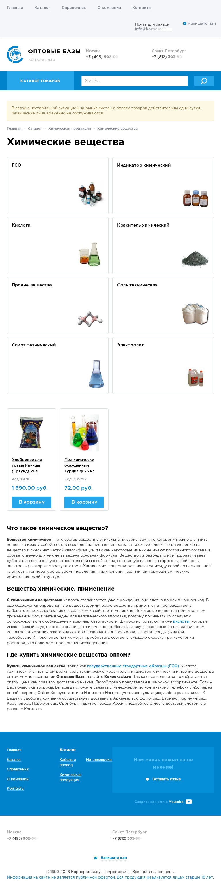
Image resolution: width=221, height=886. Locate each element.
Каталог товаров (40, 81)
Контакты (141, 8)
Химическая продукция (69, 128)
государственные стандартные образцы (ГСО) (133, 666)
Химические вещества (117, 128)
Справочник (74, 8)
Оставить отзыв (166, 779)
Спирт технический (34, 345)
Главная (15, 8)
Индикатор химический (144, 165)
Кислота (21, 225)
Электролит (130, 345)
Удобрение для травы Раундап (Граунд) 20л (27, 465)
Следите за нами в (163, 802)
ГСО (16, 165)
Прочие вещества (32, 285)
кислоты (181, 621)
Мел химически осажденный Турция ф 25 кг (79, 465)
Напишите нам (199, 23)
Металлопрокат (99, 759)
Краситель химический (143, 225)
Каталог (42, 8)
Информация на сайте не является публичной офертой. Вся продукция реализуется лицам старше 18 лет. (110, 877)
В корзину (32, 502)
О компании (109, 8)
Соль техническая (137, 285)
